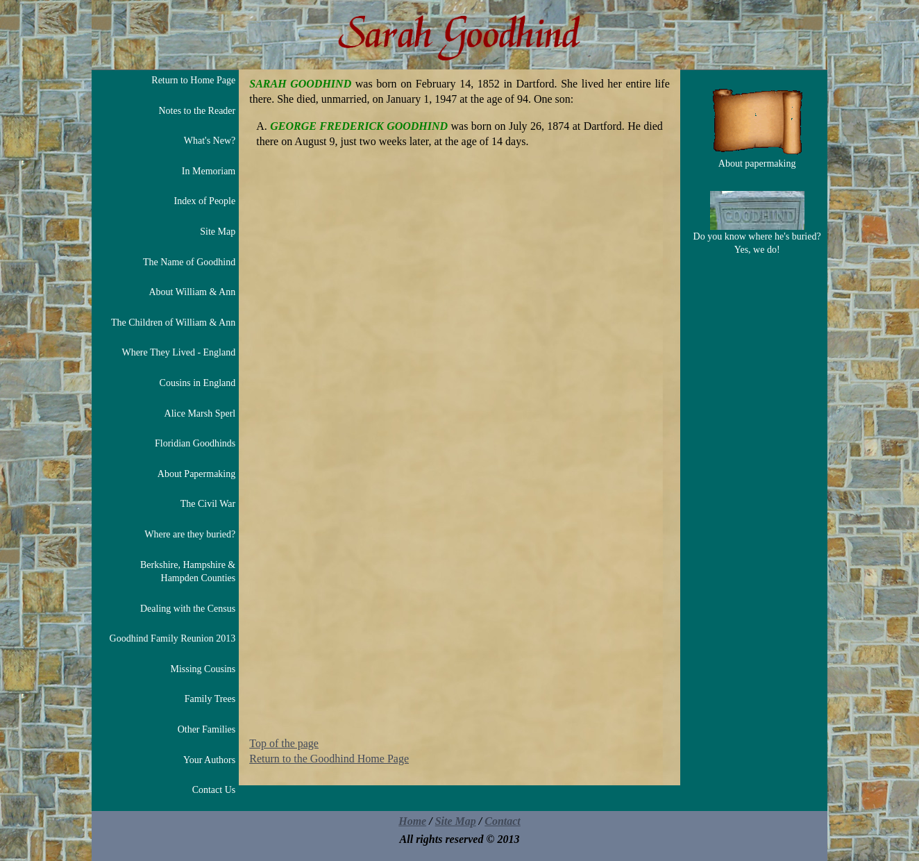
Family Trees (210, 699)
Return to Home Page (193, 80)
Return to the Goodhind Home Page (329, 758)
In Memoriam (208, 171)
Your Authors (209, 760)
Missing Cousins (202, 669)
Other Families (207, 729)
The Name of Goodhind (189, 262)
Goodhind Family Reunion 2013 (173, 638)
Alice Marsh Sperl (200, 413)
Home (412, 821)
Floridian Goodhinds (195, 443)
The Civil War (208, 504)
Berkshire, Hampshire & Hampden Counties (187, 572)
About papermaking (757, 128)
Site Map (217, 231)
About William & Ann (192, 292)
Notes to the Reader (196, 111)
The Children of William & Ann (173, 322)
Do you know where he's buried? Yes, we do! (757, 223)
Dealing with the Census (187, 608)
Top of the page (284, 743)
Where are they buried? (189, 534)
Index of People (205, 201)
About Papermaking (196, 474)
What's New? (209, 140)
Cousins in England (198, 383)
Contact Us (214, 790)
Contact (502, 821)
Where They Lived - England (178, 352)
